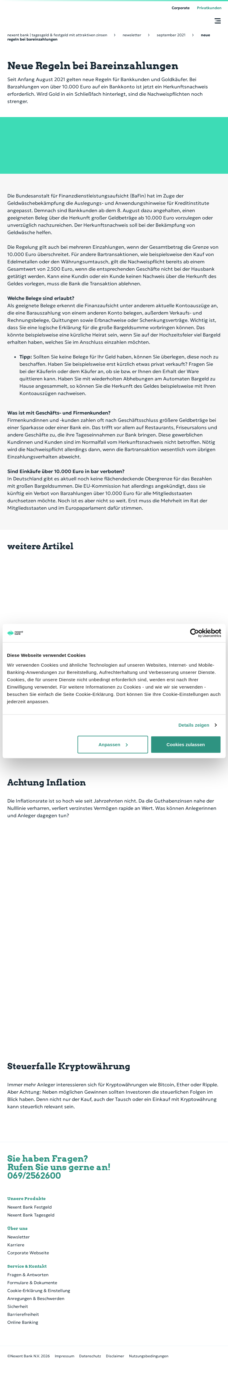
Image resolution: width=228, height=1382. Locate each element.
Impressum (64, 1356)
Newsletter (18, 1237)
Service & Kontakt (27, 1266)
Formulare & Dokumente (32, 1282)
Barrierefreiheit (23, 1314)
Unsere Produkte (26, 1198)
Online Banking (22, 1322)
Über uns (17, 1228)
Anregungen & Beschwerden (35, 1298)
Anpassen (113, 744)
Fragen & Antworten (27, 1274)
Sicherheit (17, 1306)
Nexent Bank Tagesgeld (30, 1215)
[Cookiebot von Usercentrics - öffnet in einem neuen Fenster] (194, 633)
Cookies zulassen (186, 744)
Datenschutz (90, 1356)
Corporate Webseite (28, 1253)
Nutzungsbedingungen (148, 1356)
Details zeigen (193, 725)
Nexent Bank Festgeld (29, 1207)
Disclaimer (115, 1356)
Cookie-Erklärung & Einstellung (38, 1290)
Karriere (15, 1245)
